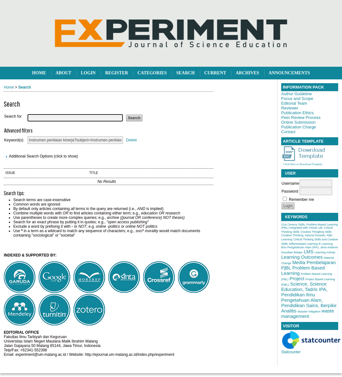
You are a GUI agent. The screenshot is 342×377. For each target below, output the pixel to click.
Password (290, 191)
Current (215, 73)
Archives (247, 73)
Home (39, 73)
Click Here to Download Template (303, 164)
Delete (131, 140)
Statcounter (291, 352)
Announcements (289, 73)
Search (185, 73)
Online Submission (298, 122)
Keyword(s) (13, 140)
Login (88, 73)
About (63, 73)
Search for (13, 116)
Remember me (301, 199)
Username (290, 183)
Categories (152, 73)
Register (116, 73)
